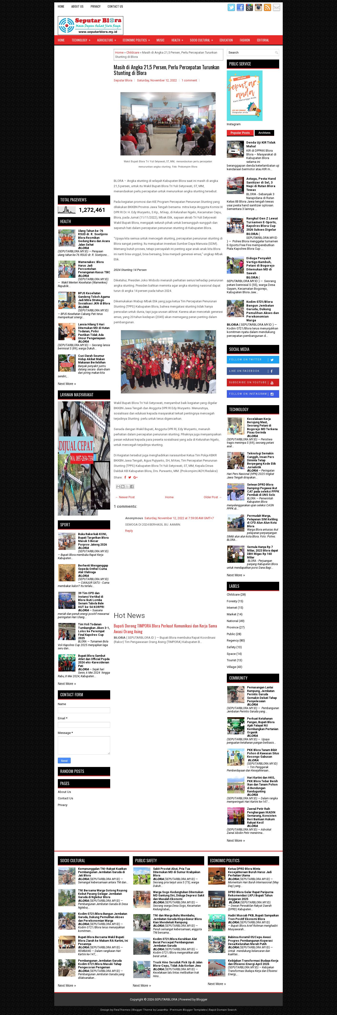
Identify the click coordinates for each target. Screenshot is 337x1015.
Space (231, 654)
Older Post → (213, 497)
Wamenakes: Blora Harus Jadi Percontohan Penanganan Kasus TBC (94, 267)
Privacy (95, 6)
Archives (264, 132)
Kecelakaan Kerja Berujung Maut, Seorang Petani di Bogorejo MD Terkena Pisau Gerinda (262, 425)
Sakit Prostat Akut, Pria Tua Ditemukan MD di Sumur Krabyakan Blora (176, 872)
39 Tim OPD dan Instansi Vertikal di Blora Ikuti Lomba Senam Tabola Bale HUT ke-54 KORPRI (91, 600)
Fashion (245, 40)
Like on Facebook (254, 371)
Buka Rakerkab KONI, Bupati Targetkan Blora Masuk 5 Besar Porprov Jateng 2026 (93, 539)
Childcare (132, 52)
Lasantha (162, 1009)
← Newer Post (125, 497)
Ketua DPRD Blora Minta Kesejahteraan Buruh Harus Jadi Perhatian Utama (250, 872)
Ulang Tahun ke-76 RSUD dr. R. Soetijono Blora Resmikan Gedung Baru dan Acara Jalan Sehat (94, 237)
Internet (232, 607)
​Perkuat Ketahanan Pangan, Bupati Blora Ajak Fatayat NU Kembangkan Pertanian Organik (262, 725)
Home (61, 6)
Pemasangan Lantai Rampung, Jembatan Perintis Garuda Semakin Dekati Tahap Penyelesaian (262, 694)
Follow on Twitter (254, 360)
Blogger (201, 999)
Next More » (67, 384)
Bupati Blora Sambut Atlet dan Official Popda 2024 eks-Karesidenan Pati (93, 661)
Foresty (232, 601)
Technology (83, 38)
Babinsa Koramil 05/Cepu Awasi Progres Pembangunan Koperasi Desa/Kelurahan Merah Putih (250, 940)
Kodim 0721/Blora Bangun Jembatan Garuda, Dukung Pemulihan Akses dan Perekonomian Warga (262, 311)
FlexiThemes (122, 1009)
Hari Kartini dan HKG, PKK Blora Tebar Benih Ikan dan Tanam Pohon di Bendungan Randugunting (262, 784)
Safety (231, 647)
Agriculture (108, 38)
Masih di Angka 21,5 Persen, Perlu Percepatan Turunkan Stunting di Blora (166, 69)
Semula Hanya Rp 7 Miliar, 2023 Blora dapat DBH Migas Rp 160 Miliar (262, 552)
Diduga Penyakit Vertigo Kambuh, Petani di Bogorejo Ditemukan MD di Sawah (260, 265)
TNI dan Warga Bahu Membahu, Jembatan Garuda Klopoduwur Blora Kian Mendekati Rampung (177, 919)
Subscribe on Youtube (254, 382)
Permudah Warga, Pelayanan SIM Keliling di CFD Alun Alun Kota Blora (262, 521)
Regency (233, 640)
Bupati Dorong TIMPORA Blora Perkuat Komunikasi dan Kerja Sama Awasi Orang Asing (165, 628)
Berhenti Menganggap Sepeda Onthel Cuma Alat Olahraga (93, 569)
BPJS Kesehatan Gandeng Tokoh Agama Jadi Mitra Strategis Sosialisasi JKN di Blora (94, 298)
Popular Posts (240, 132)
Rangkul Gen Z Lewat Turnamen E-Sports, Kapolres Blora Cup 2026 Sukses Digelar (262, 224)
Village (231, 667)
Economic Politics (138, 38)
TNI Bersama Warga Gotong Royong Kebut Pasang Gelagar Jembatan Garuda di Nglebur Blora (102, 894)
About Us (77, 6)
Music (160, 40)
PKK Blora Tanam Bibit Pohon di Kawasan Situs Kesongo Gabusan (263, 753)
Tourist (231, 660)
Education (226, 40)
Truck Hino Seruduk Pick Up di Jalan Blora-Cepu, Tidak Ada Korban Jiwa (177, 964)
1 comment (189, 80)
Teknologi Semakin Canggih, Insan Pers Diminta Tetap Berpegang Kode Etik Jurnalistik (261, 460)
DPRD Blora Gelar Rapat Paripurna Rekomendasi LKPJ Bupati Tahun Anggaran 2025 (250, 896)
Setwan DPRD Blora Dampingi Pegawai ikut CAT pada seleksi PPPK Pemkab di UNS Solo (263, 490)
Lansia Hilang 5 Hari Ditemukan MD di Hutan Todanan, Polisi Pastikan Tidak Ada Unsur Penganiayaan (93, 331)
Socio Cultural (203, 38)
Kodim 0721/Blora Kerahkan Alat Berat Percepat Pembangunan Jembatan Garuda (175, 942)
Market (231, 614)
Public (231, 634)
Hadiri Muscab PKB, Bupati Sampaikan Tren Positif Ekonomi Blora (253, 917)
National (232, 621)
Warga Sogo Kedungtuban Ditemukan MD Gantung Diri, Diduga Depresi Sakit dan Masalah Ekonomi (178, 896)
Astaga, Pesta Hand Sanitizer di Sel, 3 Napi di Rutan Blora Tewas (261, 184)
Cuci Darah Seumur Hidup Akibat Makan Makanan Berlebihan (91, 359)
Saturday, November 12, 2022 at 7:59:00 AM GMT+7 (179, 518)
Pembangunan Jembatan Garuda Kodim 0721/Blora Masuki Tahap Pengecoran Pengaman (100, 964)
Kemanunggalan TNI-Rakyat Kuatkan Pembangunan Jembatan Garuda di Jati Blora (102, 872)
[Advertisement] (84, 120)
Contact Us (115, 6)
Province (232, 627)
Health (179, 38)
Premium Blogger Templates (188, 1009)
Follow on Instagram (254, 394)
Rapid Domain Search (223, 1009)
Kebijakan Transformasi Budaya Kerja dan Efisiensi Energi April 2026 (253, 962)
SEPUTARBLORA (166, 999)
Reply (129, 530)
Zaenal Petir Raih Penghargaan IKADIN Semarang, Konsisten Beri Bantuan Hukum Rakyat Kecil (261, 815)
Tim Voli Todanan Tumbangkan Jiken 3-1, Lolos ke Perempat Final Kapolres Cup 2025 (94, 631)
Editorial (263, 40)
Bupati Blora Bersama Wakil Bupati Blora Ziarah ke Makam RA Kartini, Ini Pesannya (103, 940)
